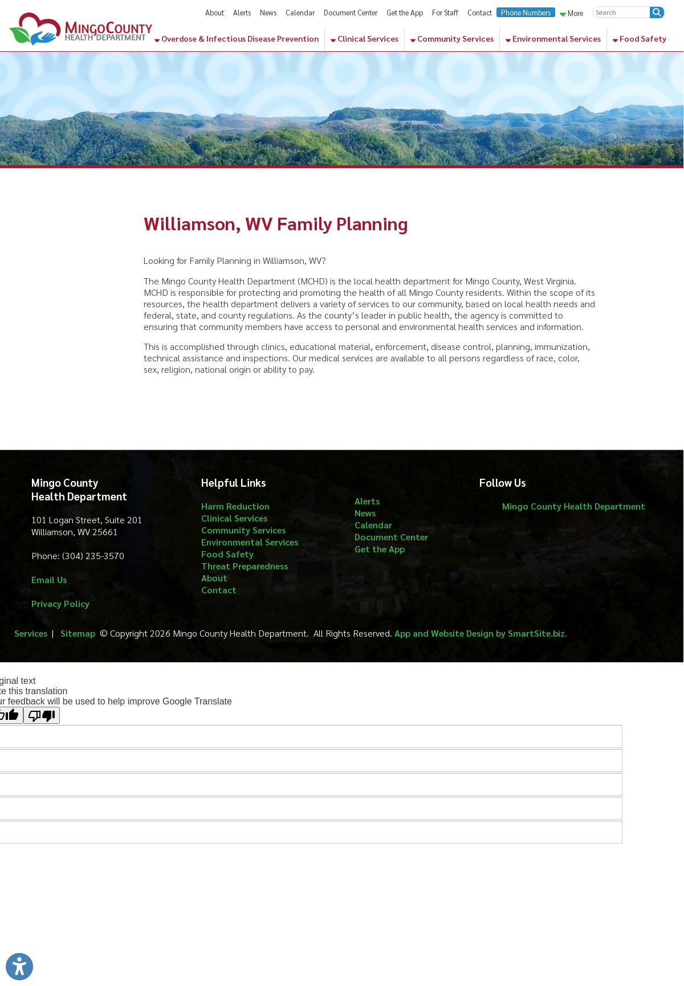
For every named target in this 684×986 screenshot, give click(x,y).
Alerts (242, 12)
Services (30, 633)
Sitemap (77, 633)
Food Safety (639, 38)
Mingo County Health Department (573, 506)
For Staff (445, 12)
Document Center (350, 12)
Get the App (404, 12)
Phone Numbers (526, 12)
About (214, 12)
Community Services (452, 38)
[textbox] (621, 12)
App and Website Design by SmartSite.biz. (480, 633)
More (571, 12)
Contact (479, 12)
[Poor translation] (41, 715)
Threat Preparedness (244, 566)
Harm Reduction (235, 506)
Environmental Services (553, 38)
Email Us (49, 579)
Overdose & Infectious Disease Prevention (236, 38)
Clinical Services (364, 38)
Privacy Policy (60, 603)
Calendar (300, 12)
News (268, 12)
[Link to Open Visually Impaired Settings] (19, 966)
